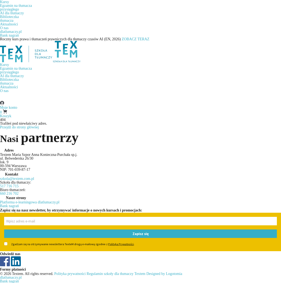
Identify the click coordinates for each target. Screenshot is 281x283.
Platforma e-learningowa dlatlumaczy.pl (29, 202)
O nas (4, 28)
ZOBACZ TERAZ (135, 39)
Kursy (4, 65)
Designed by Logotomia (164, 274)
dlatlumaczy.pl (11, 32)
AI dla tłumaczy (12, 13)
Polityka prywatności (70, 274)
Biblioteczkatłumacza (9, 19)
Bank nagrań (9, 35)
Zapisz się (141, 233)
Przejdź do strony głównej (19, 127)
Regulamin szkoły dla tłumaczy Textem (116, 274)
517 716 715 (9, 186)
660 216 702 (9, 193)
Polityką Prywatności (121, 244)
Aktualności (9, 24)
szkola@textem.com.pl (17, 179)
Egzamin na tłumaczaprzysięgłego (16, 7)
